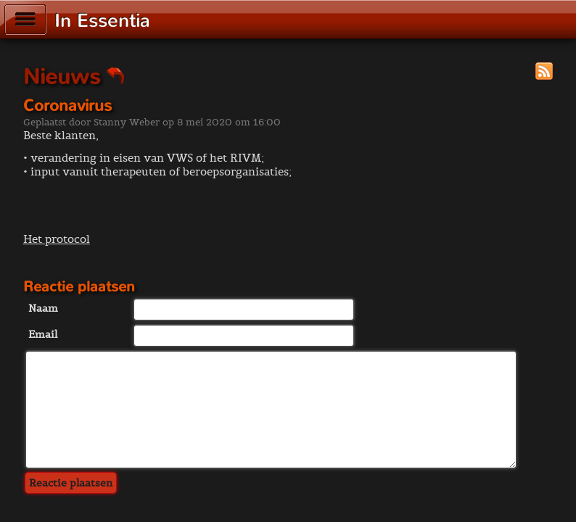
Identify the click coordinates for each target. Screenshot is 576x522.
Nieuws (74, 76)
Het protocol (56, 239)
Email (42, 334)
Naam (43, 308)
